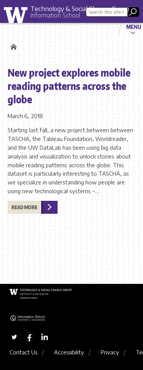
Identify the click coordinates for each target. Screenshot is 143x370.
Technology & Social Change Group (80, 8)
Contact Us (23, 352)
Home (12, 47)
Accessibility (69, 352)
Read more (24, 207)
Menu (133, 26)
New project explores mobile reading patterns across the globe (69, 86)
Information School (55, 15)
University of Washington (18, 17)
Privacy (110, 352)
